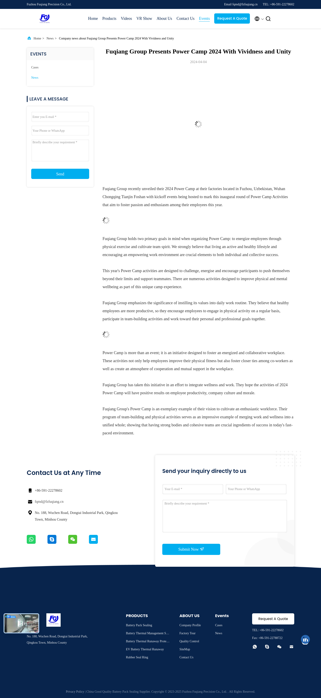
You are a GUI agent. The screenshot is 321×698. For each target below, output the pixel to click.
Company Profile (190, 625)
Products (109, 18)
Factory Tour (187, 633)
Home (93, 18)
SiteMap (184, 649)
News (50, 38)
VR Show (144, 18)
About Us (164, 18)
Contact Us (186, 18)
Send (60, 174)
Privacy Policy (75, 691)
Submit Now (191, 549)
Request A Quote (232, 18)
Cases (35, 67)
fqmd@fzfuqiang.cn (49, 501)
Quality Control (189, 641)
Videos (126, 18)
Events (204, 18)
